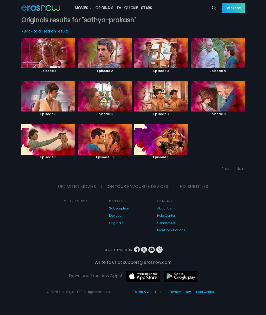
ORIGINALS (104, 7)
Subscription (119, 208)
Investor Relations (171, 230)
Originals (116, 223)
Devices (115, 215)
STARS (146, 7)
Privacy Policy (180, 292)
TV (118, 7)
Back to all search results (45, 31)
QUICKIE (131, 7)
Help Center (166, 215)
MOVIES (83, 7)
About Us (164, 208)
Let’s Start (233, 8)
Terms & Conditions (148, 292)
